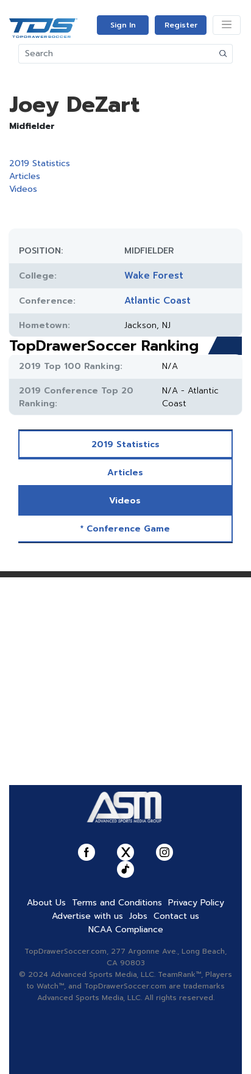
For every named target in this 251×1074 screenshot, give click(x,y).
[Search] (116, 54)
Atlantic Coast (157, 300)
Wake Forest (153, 275)
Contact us (176, 916)
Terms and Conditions (117, 902)
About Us (46, 902)
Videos (23, 189)
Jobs (138, 916)
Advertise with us (87, 916)
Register (180, 25)
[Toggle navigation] (227, 25)
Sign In (123, 25)
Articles (24, 176)
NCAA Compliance (125, 929)
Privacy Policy (196, 902)
